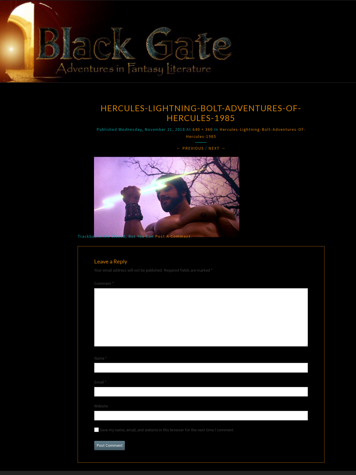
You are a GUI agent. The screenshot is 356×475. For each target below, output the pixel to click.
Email (100, 382)
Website (101, 406)
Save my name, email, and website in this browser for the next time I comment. (167, 429)
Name (100, 358)
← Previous (190, 148)
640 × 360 (203, 129)
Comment (104, 283)
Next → (217, 148)
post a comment (173, 236)
